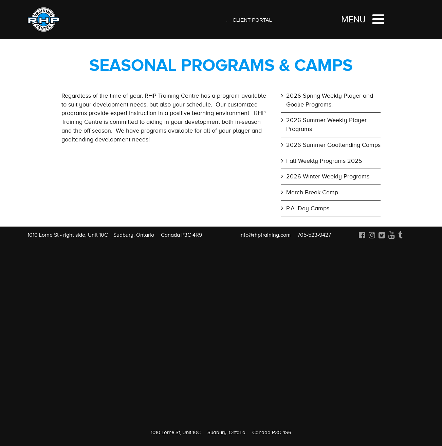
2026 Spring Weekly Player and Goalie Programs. (329, 100)
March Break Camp (312, 192)
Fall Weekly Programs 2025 (324, 160)
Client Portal (252, 20)
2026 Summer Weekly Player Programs (326, 124)
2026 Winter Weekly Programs (327, 176)
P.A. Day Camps (307, 208)
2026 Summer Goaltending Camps (333, 144)
